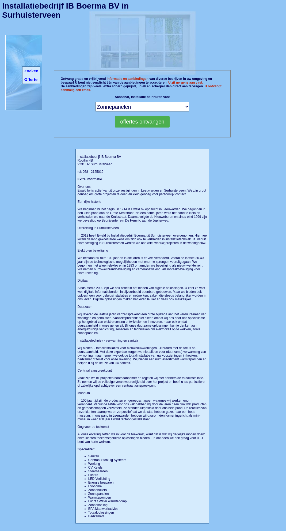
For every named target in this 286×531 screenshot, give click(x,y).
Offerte (30, 79)
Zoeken (31, 71)
